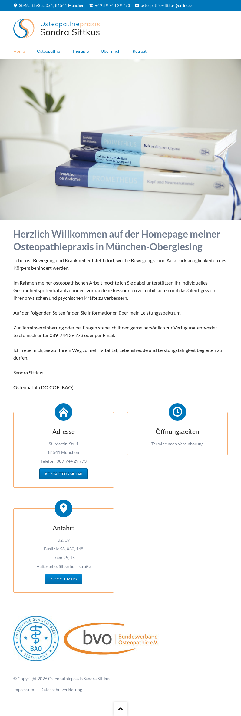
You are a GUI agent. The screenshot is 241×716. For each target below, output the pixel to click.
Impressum (23, 689)
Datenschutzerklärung (61, 689)
